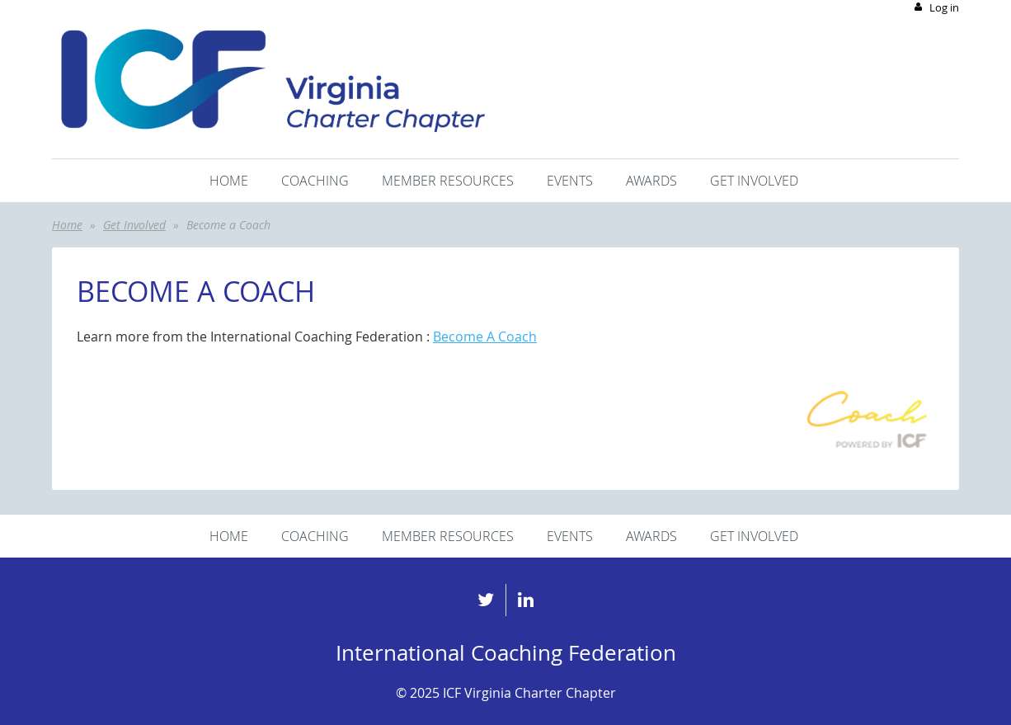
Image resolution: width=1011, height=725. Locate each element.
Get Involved (134, 225)
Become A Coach (485, 336)
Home (67, 225)
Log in (944, 7)
